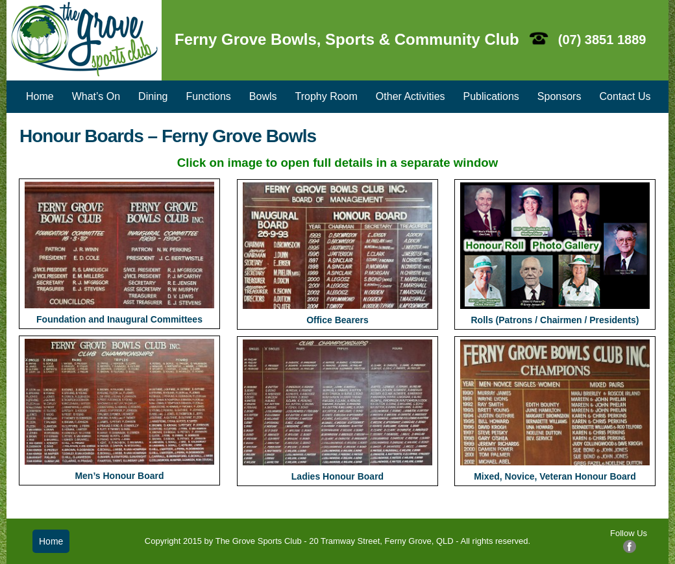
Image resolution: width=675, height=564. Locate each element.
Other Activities (410, 96)
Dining (152, 96)
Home (40, 96)
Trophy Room (326, 96)
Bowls (263, 96)
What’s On (96, 96)
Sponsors (559, 96)
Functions (208, 96)
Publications (491, 96)
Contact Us (624, 96)
